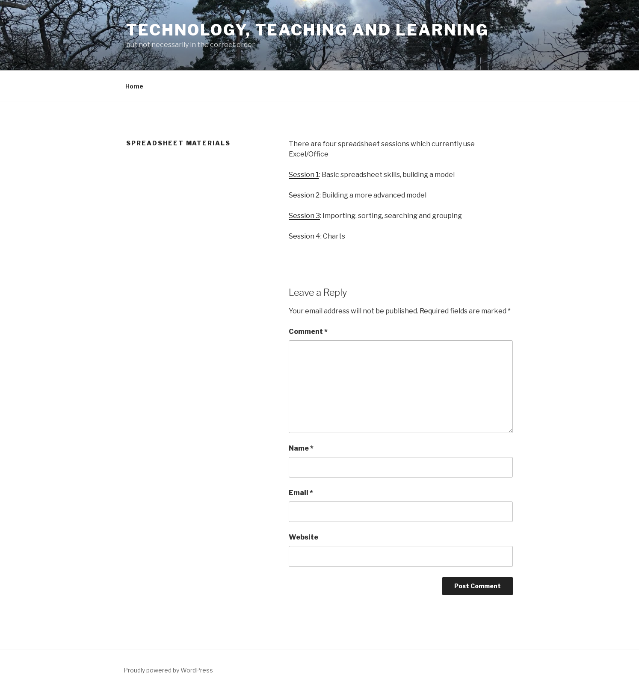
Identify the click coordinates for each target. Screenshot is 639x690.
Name (301, 448)
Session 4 (304, 236)
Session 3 (304, 216)
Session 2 (304, 195)
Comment (308, 331)
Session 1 (304, 175)
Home (134, 86)
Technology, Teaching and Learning (307, 30)
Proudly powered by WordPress (168, 670)
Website (303, 537)
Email (301, 493)
